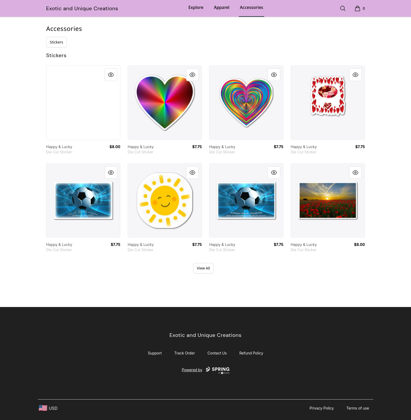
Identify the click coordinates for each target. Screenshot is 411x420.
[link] (83, 103)
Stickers (56, 42)
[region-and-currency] (48, 408)
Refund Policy (251, 353)
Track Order (184, 353)
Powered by (205, 370)
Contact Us (217, 353)
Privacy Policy (322, 408)
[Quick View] (111, 74)
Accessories (251, 7)
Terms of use (357, 408)
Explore (195, 7)
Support (155, 353)
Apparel (221, 7)
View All (203, 268)
